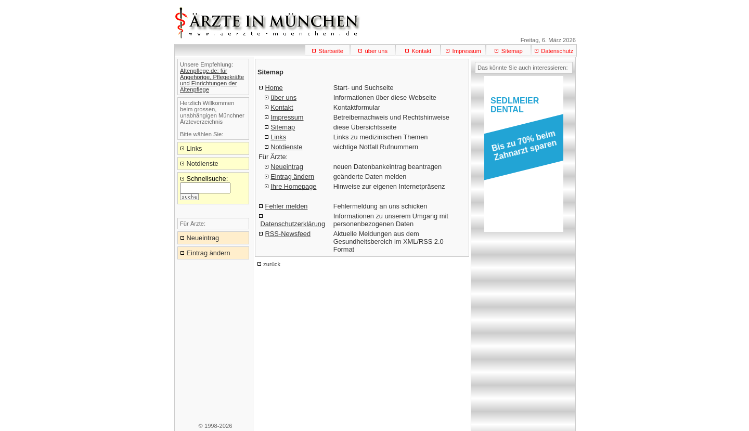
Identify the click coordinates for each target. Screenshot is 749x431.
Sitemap (512, 51)
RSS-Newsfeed (288, 234)
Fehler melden (286, 206)
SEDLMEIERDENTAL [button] (514, 105)
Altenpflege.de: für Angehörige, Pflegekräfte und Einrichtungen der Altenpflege (212, 80)
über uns (376, 51)
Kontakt (421, 51)
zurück (271, 264)
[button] (522, 148)
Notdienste (286, 147)
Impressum (467, 51)
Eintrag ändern (292, 176)
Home (274, 88)
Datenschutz (557, 51)
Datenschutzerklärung (293, 224)
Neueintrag (286, 167)
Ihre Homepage (293, 186)
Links (278, 137)
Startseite (331, 51)
